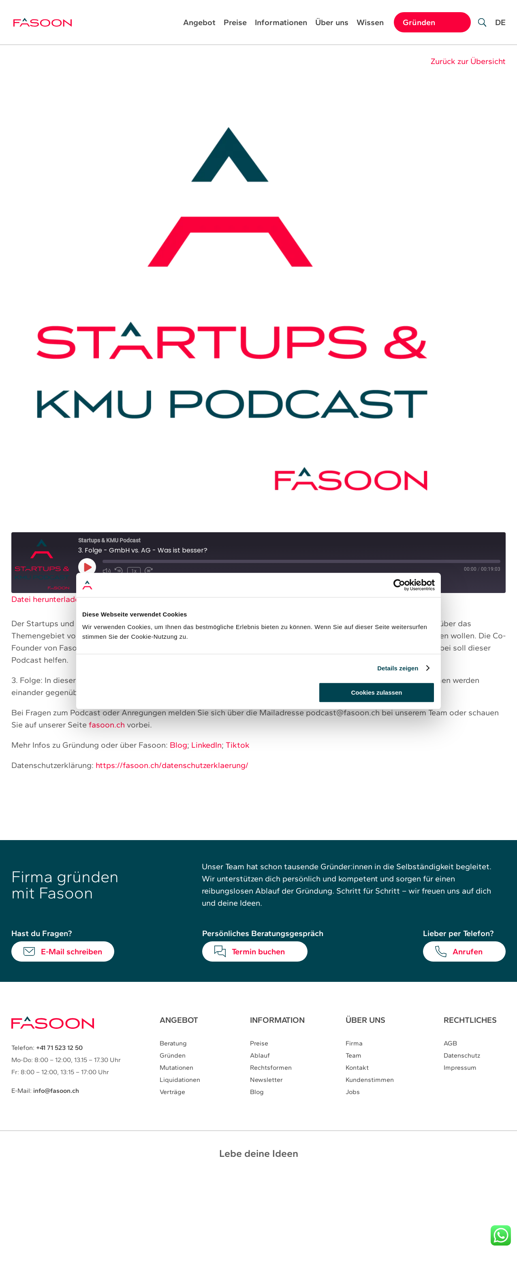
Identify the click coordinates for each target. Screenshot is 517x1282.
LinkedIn (206, 745)
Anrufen (468, 951)
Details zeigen (397, 668)
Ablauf (260, 1056)
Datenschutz (462, 1056)
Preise (235, 23)
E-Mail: (45, 1090)
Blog (178, 745)
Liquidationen (180, 1080)
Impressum (460, 1068)
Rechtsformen (271, 1068)
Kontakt (357, 1068)
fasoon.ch (107, 725)
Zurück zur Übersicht (468, 61)
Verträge (172, 1092)
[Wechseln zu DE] (500, 28)
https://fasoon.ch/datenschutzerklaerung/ (172, 765)
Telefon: (47, 1048)
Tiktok (238, 745)
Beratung (173, 1043)
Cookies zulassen (376, 692)
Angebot (199, 23)
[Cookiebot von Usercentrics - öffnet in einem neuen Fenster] (399, 585)
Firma (354, 1043)
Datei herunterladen (47, 599)
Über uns (331, 23)
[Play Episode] (87, 567)
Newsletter (266, 1080)
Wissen (370, 23)
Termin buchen (258, 951)
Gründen (173, 1056)
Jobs (353, 1092)
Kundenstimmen (370, 1080)
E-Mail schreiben (71, 951)
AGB (450, 1043)
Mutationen (176, 1068)
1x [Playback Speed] (133, 571)
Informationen (281, 23)
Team (353, 1056)
